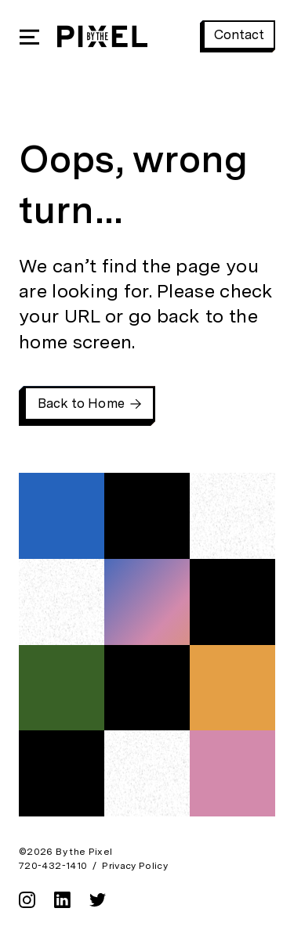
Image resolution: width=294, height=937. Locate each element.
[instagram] (27, 904)
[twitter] (97, 904)
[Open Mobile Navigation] (29, 36)
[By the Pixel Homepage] (102, 36)
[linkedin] (62, 904)
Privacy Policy (135, 865)
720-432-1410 (53, 865)
